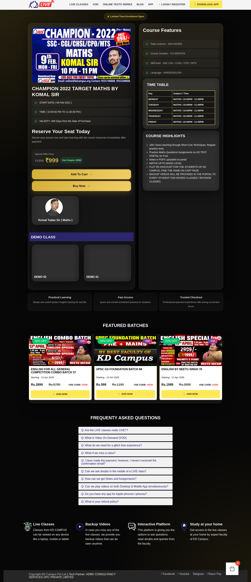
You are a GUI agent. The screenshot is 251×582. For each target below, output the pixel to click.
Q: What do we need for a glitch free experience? (111, 445)
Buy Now (81, 186)
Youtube (183, 573)
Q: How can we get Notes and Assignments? (108, 478)
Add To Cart (81, 174)
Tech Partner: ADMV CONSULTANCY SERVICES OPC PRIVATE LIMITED (72, 576)
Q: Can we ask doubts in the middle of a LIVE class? (113, 471)
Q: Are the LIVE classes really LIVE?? (104, 430)
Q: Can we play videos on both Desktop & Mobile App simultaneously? (124, 486)
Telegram (198, 573)
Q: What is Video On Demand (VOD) (104, 437)
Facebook (168, 573)
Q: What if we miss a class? (98, 453)
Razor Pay (214, 573)
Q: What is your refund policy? (100, 501)
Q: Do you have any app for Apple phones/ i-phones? (114, 493)
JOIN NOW (60, 397)
